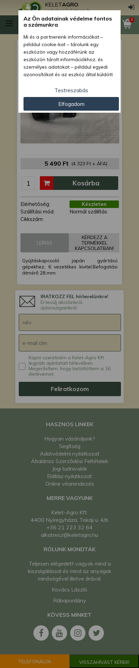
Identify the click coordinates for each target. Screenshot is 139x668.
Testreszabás (71, 90)
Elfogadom (71, 103)
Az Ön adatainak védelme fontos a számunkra (68, 21)
